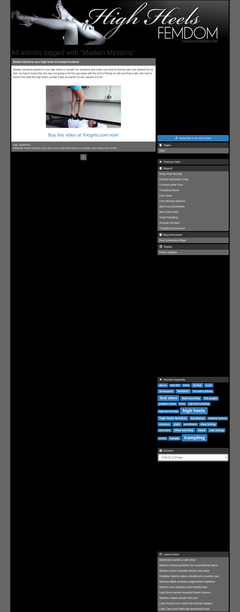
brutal (56, 148)
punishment (190, 424)
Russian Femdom (169, 222)
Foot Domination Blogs (172, 240)
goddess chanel (167, 404)
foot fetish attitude (203, 391)
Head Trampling (168, 217)
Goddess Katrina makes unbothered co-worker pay (189, 576)
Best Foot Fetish (168, 211)
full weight (86, 148)
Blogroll (165, 168)
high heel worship (168, 411)
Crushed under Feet (171, 184)
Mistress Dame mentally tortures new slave (184, 570)
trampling (194, 437)
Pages (165, 145)
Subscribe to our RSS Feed (193, 138)
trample (174, 438)
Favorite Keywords (172, 379)
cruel (209, 385)
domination (166, 391)
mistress (164, 424)
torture (162, 438)
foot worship (111, 148)
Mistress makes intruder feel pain (178, 597)
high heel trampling (198, 404)
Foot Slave (165, 195)
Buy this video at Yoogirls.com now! (83, 134)
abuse (162, 385)
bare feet (175, 385)
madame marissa (217, 418)
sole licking (216, 430)
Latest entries (169, 554)
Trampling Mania (169, 190)
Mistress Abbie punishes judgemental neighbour (187, 581)
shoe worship (184, 430)
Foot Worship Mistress (172, 201)
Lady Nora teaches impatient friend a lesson (185, 592)
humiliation (198, 418)
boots (186, 385)
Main (162, 150)
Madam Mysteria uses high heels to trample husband (46, 61)
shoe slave (164, 430)
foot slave (168, 398)
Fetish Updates (168, 252)
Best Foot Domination (172, 206)
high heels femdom (70, 148)
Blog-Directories (170, 234)
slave (49, 148)
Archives (166, 450)
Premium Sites (170, 161)
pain (44, 148)
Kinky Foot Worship (170, 173)
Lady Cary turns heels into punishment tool (184, 608)
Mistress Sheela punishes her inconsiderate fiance (188, 565)
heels (182, 404)
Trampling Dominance (172, 228)
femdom (183, 391)
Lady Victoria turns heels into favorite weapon (185, 603)
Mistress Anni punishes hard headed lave (183, 587)
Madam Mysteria (32, 148)
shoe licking (98, 148)
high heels (194, 410)
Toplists (165, 246)
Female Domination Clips (174, 179)
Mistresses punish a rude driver (177, 559)
